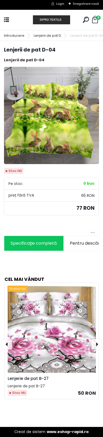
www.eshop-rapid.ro (68, 431)
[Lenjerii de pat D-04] (51, 115)
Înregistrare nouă (86, 4)
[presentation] (7, 344)
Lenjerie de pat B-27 (28, 378)
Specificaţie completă (34, 243)
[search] (86, 20)
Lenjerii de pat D (47, 35)
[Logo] (51, 20)
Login (60, 4)
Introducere (14, 35)
